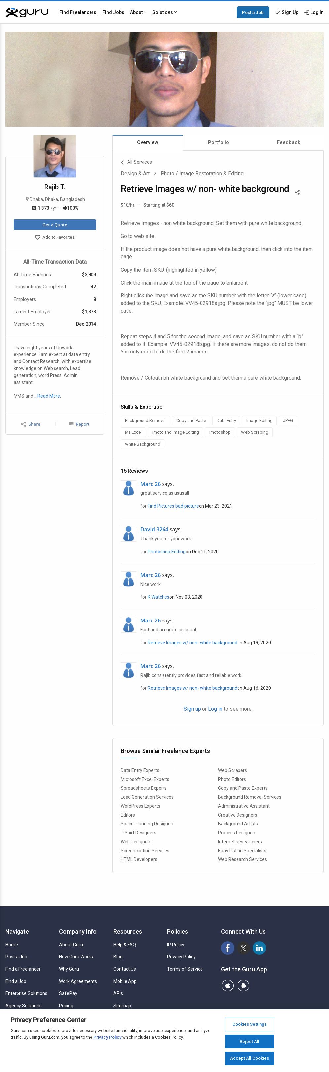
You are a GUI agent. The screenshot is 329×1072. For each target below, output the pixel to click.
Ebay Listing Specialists (242, 850)
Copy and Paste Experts (243, 788)
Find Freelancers (77, 12)
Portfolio (218, 142)
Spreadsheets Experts (144, 788)
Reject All (249, 1041)
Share (30, 424)
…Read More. (47, 396)
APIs (118, 993)
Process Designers (237, 832)
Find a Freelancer (23, 969)
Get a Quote (54, 225)
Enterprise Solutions (26, 993)
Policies (177, 931)
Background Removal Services (249, 797)
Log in (215, 709)
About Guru (71, 944)
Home (11, 944)
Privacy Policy (181, 956)
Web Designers (136, 841)
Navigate (17, 931)
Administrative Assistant (244, 806)
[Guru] (26, 12)
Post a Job (253, 12)
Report (79, 424)
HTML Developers (139, 859)
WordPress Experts (140, 806)
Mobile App (125, 981)
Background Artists (238, 823)
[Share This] (297, 191)
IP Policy (175, 944)
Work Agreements (78, 981)
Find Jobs (113, 12)
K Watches (158, 597)
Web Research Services (242, 859)
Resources (127, 931)
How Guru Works (76, 956)
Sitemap (122, 1005)
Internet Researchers (240, 841)
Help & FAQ (124, 944)
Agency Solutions (23, 1005)
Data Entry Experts (140, 770)
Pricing (66, 1005)
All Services (136, 162)
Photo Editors (232, 779)
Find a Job (15, 981)
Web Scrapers (232, 770)
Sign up (192, 709)
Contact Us (124, 969)
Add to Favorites (55, 238)
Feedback (288, 142)
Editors (128, 815)
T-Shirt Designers (138, 832)
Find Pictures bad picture (173, 506)
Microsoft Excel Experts (145, 779)
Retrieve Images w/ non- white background (192, 642)
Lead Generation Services (147, 797)
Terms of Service (185, 969)
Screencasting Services (145, 850)
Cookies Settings (249, 1024)
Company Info (78, 931)
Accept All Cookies (249, 1058)
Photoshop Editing (167, 551)
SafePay (68, 993)
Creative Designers (237, 815)
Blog (118, 956)
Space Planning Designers (148, 823)
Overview (147, 142)
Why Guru (69, 969)
